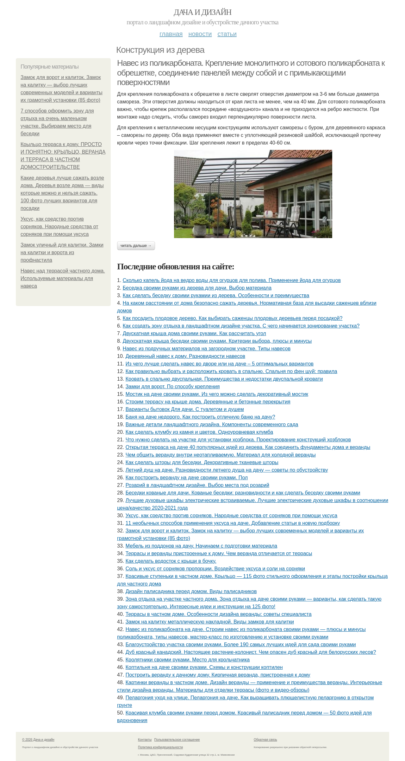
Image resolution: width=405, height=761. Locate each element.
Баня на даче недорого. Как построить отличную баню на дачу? (200, 417)
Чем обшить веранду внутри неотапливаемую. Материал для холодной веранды (221, 454)
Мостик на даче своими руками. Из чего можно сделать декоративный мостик (217, 394)
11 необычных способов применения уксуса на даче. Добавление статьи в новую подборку (233, 523)
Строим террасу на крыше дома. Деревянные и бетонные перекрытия (208, 401)
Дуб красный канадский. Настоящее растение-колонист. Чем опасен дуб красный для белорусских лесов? (251, 652)
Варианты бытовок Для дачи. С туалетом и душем (185, 409)
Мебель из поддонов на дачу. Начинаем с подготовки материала (201, 546)
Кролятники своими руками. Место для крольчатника (188, 659)
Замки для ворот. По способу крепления (173, 386)
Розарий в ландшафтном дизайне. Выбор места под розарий (197, 485)
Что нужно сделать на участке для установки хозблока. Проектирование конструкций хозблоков (238, 439)
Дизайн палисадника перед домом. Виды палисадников (191, 591)
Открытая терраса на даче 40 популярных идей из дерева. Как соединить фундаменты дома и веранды (248, 447)
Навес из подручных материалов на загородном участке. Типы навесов (206, 348)
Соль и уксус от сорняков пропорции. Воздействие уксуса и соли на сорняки (215, 568)
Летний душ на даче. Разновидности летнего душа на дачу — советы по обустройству (227, 470)
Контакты (145, 739)
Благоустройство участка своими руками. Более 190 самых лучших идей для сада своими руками (241, 644)
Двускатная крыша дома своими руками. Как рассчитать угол (194, 333)
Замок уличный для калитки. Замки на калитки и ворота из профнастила (62, 252)
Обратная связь (265, 739)
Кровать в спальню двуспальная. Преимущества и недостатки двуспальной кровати (224, 379)
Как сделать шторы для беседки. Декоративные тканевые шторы (202, 462)
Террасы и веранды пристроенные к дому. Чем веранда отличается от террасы (219, 553)
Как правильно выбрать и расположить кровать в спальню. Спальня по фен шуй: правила (231, 371)
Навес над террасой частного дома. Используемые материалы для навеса (63, 278)
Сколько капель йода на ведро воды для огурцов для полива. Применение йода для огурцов (232, 280)
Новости (200, 33)
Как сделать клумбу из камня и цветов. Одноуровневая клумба (199, 432)
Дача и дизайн (202, 12)
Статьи (226, 33)
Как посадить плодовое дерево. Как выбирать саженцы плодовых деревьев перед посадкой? (233, 318)
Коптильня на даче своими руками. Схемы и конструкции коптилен (204, 667)
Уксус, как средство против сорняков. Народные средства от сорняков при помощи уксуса (59, 226)
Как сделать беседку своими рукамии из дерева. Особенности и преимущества (216, 295)
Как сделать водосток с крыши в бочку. (171, 561)
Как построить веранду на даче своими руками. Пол (187, 477)
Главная (171, 33)
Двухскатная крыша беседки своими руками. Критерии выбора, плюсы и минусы (217, 341)
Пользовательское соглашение (177, 739)
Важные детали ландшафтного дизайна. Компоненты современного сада (212, 424)
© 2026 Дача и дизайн (38, 739)
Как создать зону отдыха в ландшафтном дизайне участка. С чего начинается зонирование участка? (241, 325)
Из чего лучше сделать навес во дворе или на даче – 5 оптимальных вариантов (220, 363)
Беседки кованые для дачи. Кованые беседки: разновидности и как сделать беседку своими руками (243, 492)
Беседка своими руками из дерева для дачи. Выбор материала (197, 288)
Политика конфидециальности (160, 747)
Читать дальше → (136, 245)
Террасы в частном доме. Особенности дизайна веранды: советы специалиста (219, 614)
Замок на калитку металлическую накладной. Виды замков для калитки (210, 621)
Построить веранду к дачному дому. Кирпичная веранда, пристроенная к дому (218, 675)
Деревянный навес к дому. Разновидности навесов (185, 356)
